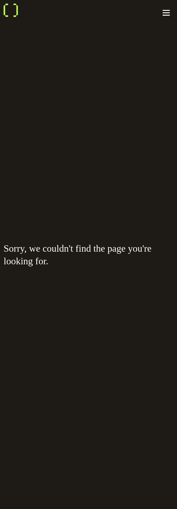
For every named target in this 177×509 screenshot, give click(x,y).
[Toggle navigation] (166, 13)
